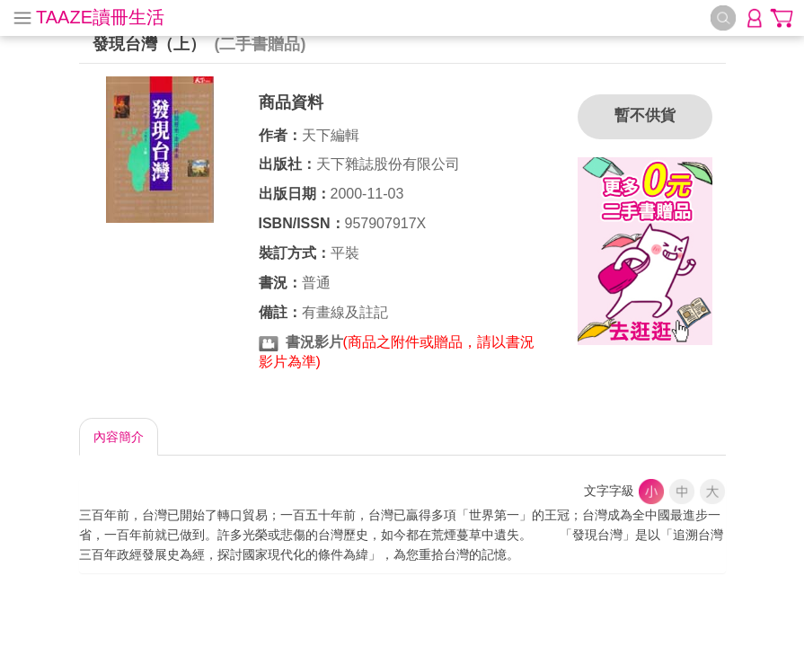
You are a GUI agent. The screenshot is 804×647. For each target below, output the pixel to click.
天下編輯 (330, 135)
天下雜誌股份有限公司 (388, 164)
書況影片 (314, 342)
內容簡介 (118, 437)
